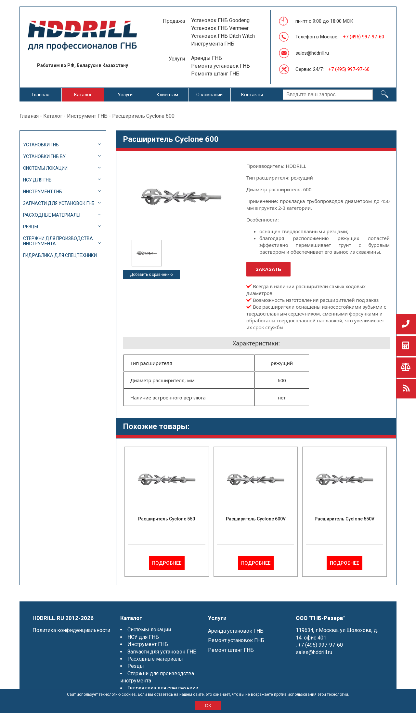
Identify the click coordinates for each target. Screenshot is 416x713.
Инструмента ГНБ (212, 44)
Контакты (252, 95)
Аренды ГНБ (206, 58)
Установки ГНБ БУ (44, 156)
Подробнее (166, 563)
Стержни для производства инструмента (58, 241)
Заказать (268, 269)
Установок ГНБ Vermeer (220, 28)
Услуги (125, 95)
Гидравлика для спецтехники (60, 255)
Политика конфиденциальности (71, 630)
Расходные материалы (51, 215)
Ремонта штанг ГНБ (215, 74)
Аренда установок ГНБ (236, 631)
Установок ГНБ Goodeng (220, 20)
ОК (208, 705)
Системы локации (45, 168)
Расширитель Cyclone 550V (344, 518)
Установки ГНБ (41, 144)
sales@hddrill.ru (312, 53)
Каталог (83, 95)
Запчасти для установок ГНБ (59, 203)
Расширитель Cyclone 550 (166, 518)
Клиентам (167, 95)
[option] (147, 253)
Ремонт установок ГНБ (236, 640)
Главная (40, 95)
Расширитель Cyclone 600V (256, 518)
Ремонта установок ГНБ (220, 66)
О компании (209, 95)
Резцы (30, 226)
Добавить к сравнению (151, 274)
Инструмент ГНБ (87, 116)
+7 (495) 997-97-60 (363, 37)
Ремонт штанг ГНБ (231, 650)
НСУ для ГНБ (37, 179)
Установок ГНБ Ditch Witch (223, 36)
